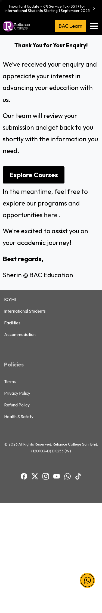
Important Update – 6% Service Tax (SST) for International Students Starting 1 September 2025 (51, 8)
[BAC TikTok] (78, 429)
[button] (87, 580)
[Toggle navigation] (93, 26)
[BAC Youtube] (56, 429)
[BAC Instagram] (45, 429)
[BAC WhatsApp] (67, 429)
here (50, 215)
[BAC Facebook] (23, 429)
